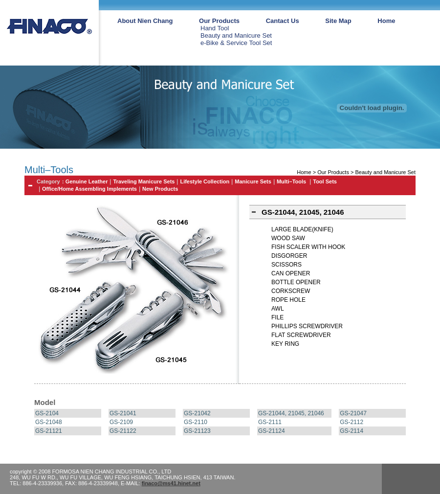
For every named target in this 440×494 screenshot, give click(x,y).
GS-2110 (195, 422)
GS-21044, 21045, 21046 (291, 413)
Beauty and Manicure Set (236, 35)
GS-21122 (123, 430)
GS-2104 (47, 413)
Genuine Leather (87, 181)
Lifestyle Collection (204, 181)
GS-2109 (121, 422)
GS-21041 (123, 413)
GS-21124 (271, 430)
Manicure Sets (253, 181)
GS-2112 (351, 422)
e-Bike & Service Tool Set (236, 42)
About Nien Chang (145, 20)
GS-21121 (48, 430)
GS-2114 (351, 430)
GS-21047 (353, 413)
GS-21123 (197, 430)
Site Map (338, 20)
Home (386, 20)
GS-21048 (48, 422)
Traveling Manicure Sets (144, 181)
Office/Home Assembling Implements (89, 189)
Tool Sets (325, 181)
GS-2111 (270, 422)
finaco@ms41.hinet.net (171, 483)
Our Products (219, 20)
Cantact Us (282, 20)
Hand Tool (214, 28)
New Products (160, 189)
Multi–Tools (292, 181)
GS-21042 (197, 413)
